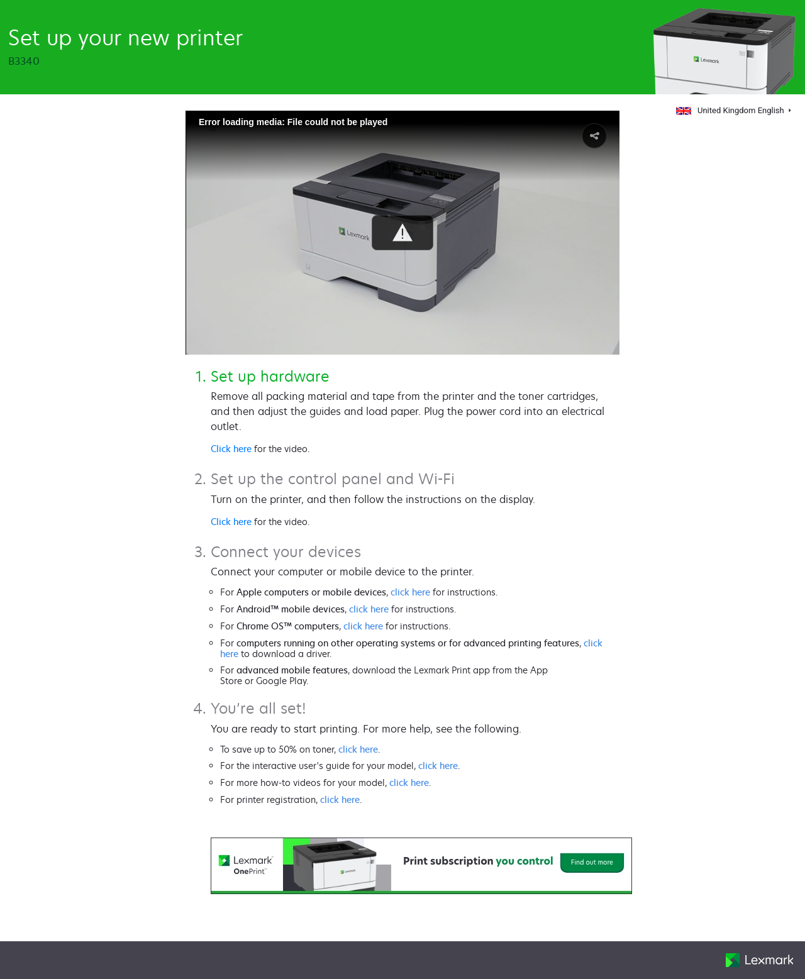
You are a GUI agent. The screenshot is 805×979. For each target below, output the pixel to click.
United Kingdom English (731, 110)
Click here (231, 449)
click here (410, 592)
